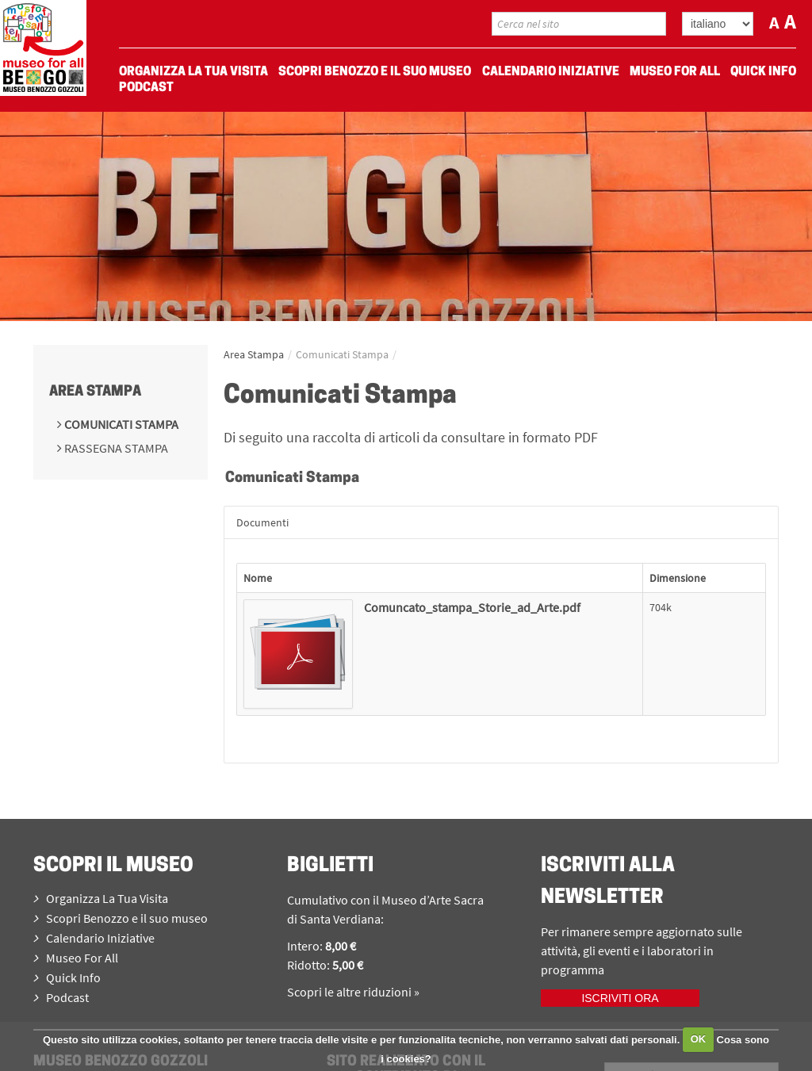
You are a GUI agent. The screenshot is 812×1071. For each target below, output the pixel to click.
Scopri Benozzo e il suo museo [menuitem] (374, 72)
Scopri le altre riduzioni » (353, 992)
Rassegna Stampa (115, 448)
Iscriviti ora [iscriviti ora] (619, 998)
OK (699, 1039)
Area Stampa (95, 392)
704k (660, 607)
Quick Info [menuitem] (763, 72)
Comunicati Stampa (120, 424)
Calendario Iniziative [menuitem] (550, 72)
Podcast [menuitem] (146, 88)
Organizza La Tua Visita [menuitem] (193, 72)
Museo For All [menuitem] (675, 72)
